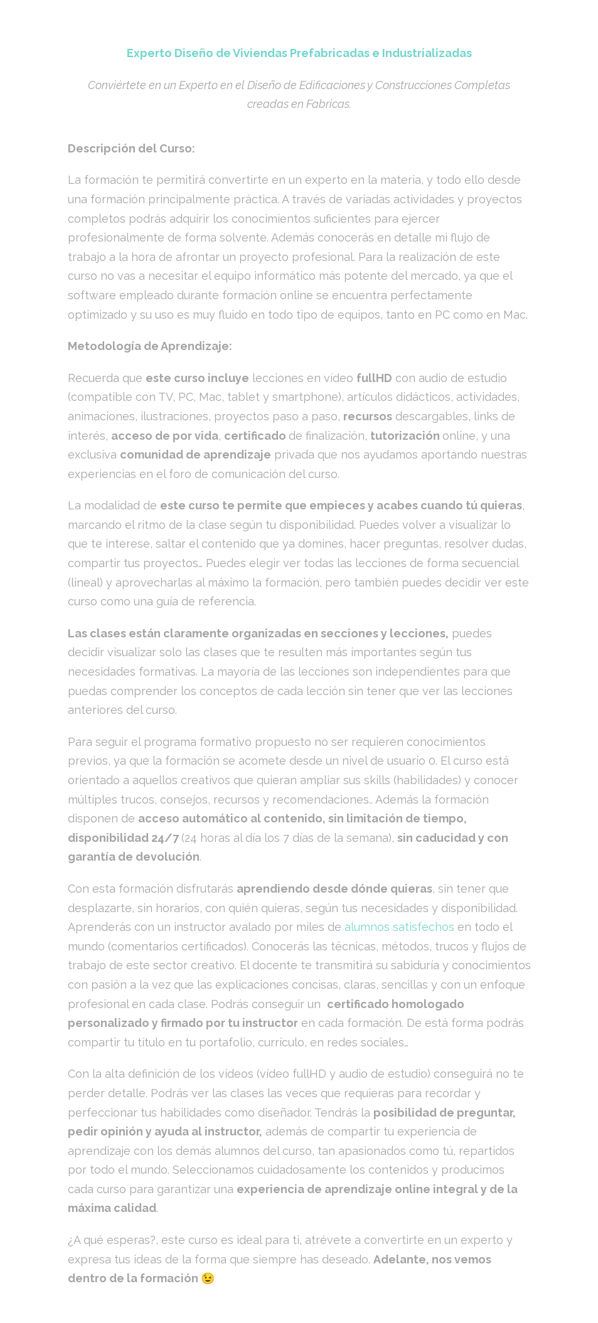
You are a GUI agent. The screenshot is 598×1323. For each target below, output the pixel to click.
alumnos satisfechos (397, 926)
